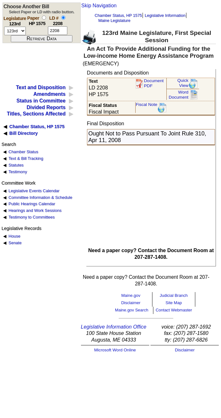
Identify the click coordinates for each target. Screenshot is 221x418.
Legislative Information (165, 15)
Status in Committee (41, 100)
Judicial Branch (174, 295)
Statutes (16, 165)
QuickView (183, 83)
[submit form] (41, 38)
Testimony (18, 171)
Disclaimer (131, 302)
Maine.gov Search (131, 310)
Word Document (178, 95)
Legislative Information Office (113, 327)
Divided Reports (46, 107)
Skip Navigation (99, 5)
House (14, 236)
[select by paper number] (44, 18)
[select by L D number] (63, 18)
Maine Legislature (114, 20)
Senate (15, 242)
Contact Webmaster (174, 310)
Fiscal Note (146, 104)
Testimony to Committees (32, 217)
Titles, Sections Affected (36, 113)
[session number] (15, 31)
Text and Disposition (40, 87)
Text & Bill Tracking (26, 158)
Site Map (173, 302)
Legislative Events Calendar (34, 190)
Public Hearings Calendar (32, 203)
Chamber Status (23, 151)
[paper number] (37, 30)
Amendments (49, 94)
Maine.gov (130, 295)
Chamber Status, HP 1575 (118, 15)
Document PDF (154, 83)
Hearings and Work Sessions (35, 210)
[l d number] (57, 30)
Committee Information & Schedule (40, 197)
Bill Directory (23, 133)
